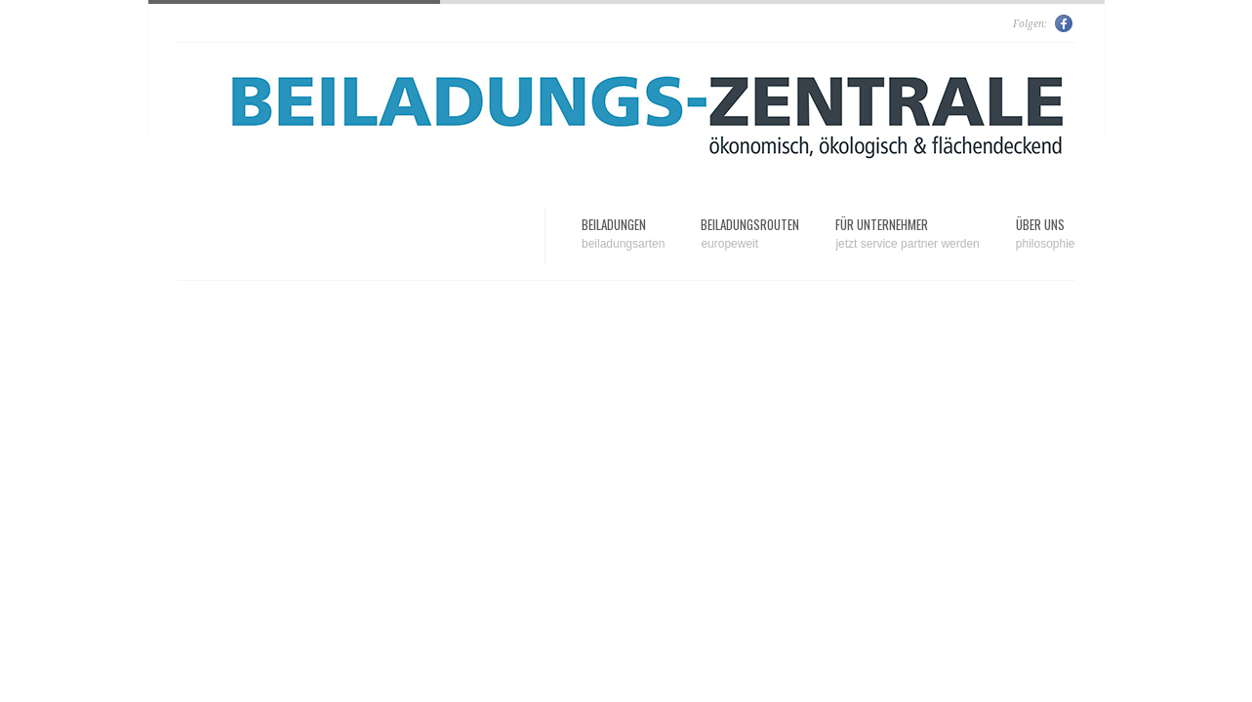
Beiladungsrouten (750, 233)
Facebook (1065, 23)
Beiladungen (623, 233)
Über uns (1045, 233)
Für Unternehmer (907, 233)
